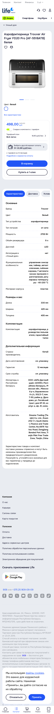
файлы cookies (35, 673)
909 (24, 655)
